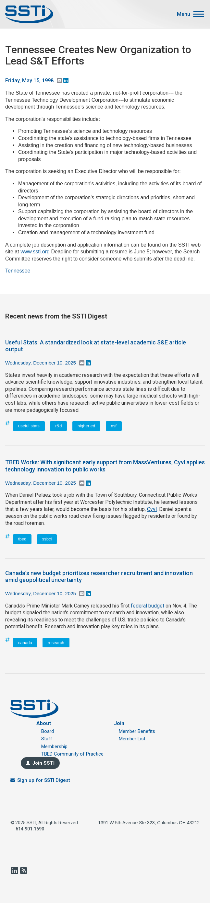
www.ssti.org (35, 251)
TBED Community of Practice (72, 754)
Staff (46, 739)
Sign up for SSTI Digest (43, 780)
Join (119, 723)
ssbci (47, 539)
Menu (183, 14)
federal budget (147, 606)
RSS (23, 870)
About (43, 723)
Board (47, 731)
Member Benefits (137, 731)
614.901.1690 (30, 828)
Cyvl (152, 509)
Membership (54, 746)
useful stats (29, 425)
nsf (114, 425)
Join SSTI (43, 763)
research (56, 642)
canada (25, 642)
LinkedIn (14, 870)
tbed (22, 539)
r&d (58, 425)
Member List (132, 739)
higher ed (86, 425)
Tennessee (17, 270)
